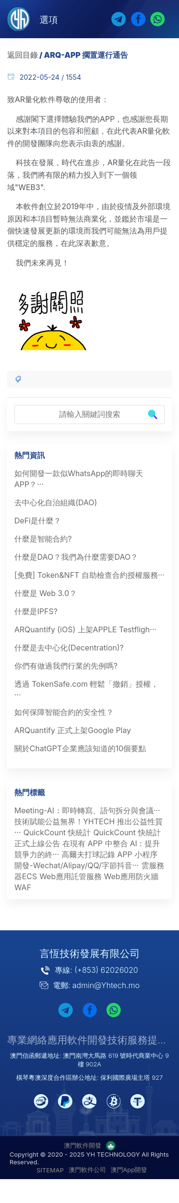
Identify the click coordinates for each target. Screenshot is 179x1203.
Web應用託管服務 (71, 876)
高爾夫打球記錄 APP (97, 854)
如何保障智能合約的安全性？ (64, 712)
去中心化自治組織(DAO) (55, 502)
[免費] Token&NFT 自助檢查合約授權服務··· (89, 575)
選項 (49, 19)
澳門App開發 (129, 1169)
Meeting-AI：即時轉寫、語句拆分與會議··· (87, 810)
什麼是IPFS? (35, 611)
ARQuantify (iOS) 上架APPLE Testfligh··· (85, 629)
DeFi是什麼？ (37, 520)
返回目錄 (22, 55)
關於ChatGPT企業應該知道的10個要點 (80, 748)
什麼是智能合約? (43, 538)
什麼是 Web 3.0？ (45, 593)
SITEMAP (50, 1170)
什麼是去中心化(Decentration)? (69, 647)
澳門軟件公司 (87, 1169)
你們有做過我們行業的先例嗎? (65, 666)
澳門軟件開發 (82, 1145)
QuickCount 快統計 (57, 832)
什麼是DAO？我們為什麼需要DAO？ (76, 557)
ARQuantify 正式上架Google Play (72, 730)
